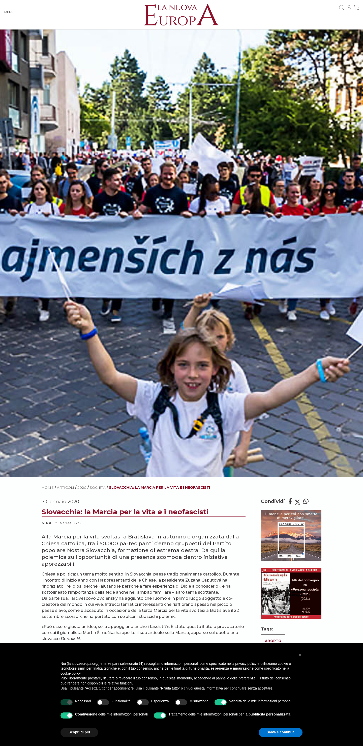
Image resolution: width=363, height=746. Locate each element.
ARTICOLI (65, 487)
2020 (81, 487)
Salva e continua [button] (280, 732)
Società (98, 487)
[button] (300, 655)
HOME (48, 487)
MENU (9, 9)
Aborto (273, 641)
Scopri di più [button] (79, 732)
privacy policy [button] (245, 664)
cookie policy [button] (70, 673)
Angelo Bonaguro (61, 523)
